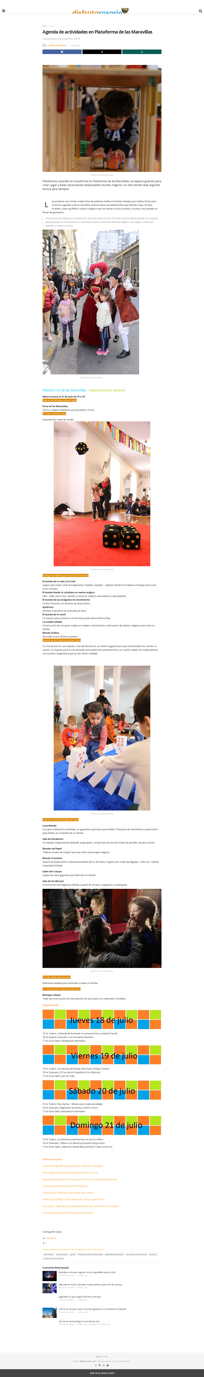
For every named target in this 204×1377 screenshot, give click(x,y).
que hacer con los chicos (136, 1254)
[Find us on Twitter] (100, 1365)
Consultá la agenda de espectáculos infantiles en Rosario (72, 1166)
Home (44, 26)
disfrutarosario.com (88, 1361)
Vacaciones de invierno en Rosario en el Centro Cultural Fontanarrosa (79, 1179)
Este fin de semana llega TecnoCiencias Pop (79, 1321)
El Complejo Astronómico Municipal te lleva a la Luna (70, 1172)
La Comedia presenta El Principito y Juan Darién (67, 1212)
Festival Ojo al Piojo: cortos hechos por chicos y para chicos (73, 1199)
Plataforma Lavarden (58, 1249)
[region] (102, 3)
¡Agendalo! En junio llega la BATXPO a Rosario (80, 1296)
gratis (72, 1254)
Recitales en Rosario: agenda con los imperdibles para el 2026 (87, 1272)
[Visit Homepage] (102, 11)
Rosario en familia (75, 1249)
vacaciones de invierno (94, 1249)
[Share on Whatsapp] (142, 52)
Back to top (102, 1356)
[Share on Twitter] (102, 52)
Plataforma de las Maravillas (90, 1254)
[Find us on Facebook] (96, 1365)
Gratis (51, 26)
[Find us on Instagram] (104, 1365)
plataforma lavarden (114, 1254)
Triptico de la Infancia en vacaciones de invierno (67, 1192)
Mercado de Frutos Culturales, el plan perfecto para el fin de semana (90, 1284)
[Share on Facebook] (62, 52)
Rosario (153, 1254)
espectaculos (62, 1254)
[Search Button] (200, 11)
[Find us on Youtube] (108, 1365)
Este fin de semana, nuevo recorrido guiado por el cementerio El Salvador (92, 1309)
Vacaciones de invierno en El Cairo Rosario (64, 1186)
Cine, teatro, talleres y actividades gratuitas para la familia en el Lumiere (80, 1206)
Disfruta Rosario (58, 45)
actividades (49, 1254)
